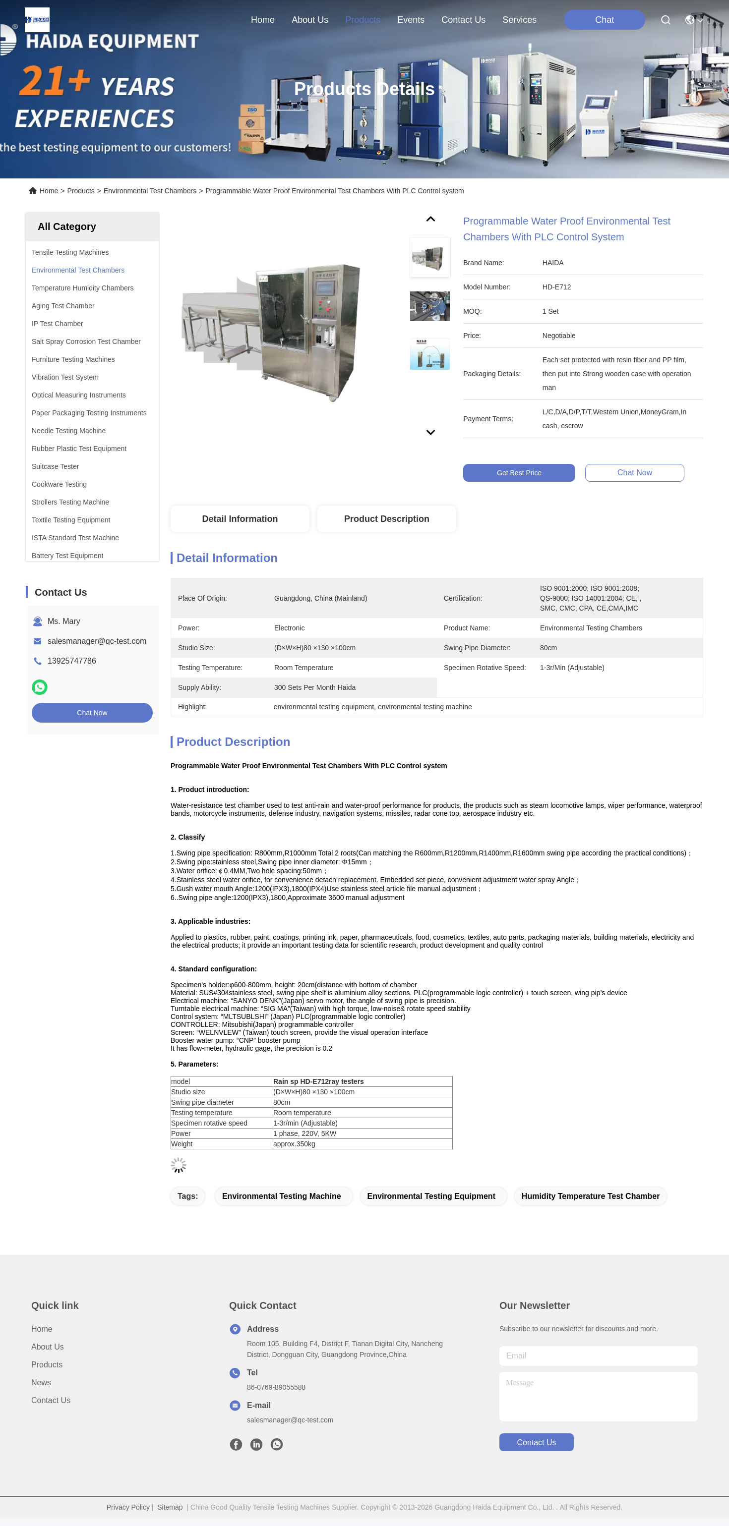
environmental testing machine (281, 1196)
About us (47, 1347)
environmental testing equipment (431, 1196)
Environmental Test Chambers (150, 191)
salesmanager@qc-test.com (97, 641)
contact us (463, 20)
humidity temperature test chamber (591, 1196)
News (41, 1382)
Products (81, 191)
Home (263, 20)
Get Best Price (521, 472)
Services (519, 20)
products (362, 20)
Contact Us (50, 1400)
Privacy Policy (128, 1507)
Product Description (386, 519)
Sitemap (169, 1507)
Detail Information (240, 519)
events (411, 20)
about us (310, 20)
